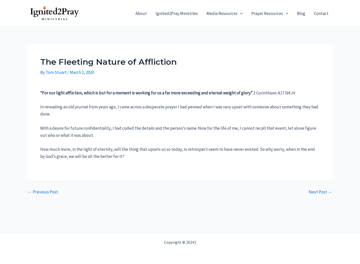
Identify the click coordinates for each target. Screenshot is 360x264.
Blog (301, 13)
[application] (240, 13)
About (141, 13)
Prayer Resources (269, 13)
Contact (321, 13)
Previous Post (43, 192)
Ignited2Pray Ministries (177, 13)
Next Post (320, 192)
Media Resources (224, 13)
